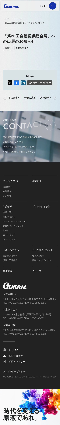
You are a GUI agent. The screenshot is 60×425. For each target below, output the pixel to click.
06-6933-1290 (16, 303)
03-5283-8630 (16, 318)
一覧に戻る (30, 98)
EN (45, 6)
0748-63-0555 (16, 334)
